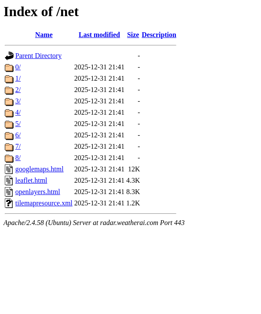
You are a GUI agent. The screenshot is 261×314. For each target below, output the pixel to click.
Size (133, 34)
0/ (18, 67)
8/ (18, 157)
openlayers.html (37, 191)
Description (159, 34)
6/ (18, 135)
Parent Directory (38, 55)
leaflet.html (31, 180)
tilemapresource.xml (43, 203)
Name (44, 34)
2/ (18, 89)
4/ (18, 112)
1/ (18, 78)
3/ (18, 101)
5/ (18, 123)
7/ (18, 146)
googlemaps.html (39, 169)
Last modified (99, 34)
